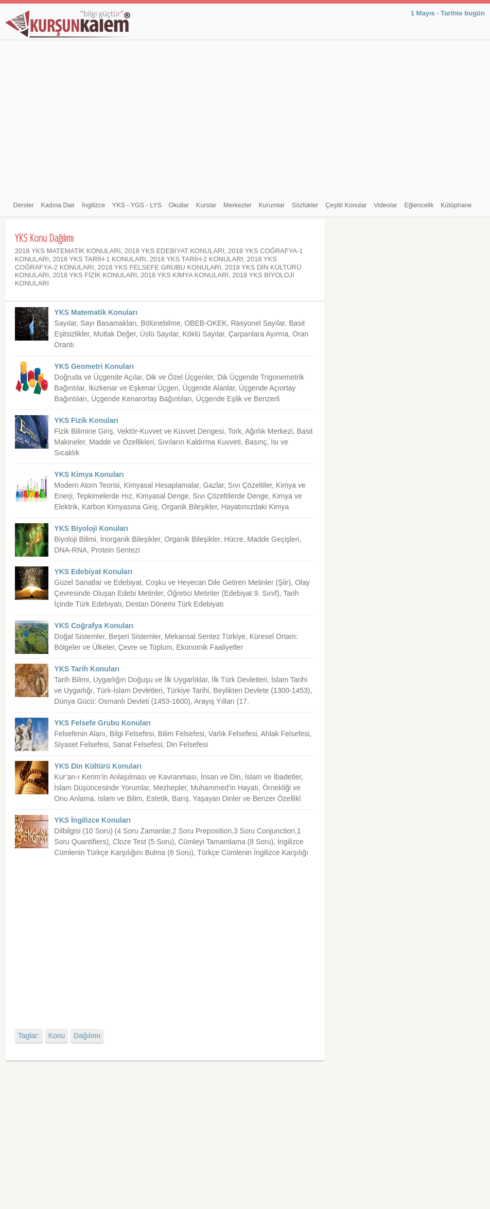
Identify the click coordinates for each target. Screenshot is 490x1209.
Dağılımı (87, 1036)
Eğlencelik (418, 205)
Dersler (23, 205)
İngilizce (93, 205)
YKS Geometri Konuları (94, 366)
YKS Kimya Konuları (89, 474)
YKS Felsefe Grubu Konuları (102, 723)
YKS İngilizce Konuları (92, 820)
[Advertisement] (245, 117)
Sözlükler (305, 205)
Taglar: (29, 1036)
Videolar (385, 205)
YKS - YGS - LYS (137, 205)
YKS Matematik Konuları (95, 312)
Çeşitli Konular (346, 205)
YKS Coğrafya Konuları (93, 625)
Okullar (179, 205)
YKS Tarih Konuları (86, 669)
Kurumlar (272, 205)
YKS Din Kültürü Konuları (98, 766)
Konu (56, 1036)
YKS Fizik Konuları (86, 420)
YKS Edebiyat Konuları (93, 571)
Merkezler (237, 205)
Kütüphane (456, 205)
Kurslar (206, 205)
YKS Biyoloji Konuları (91, 528)
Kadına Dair (58, 205)
